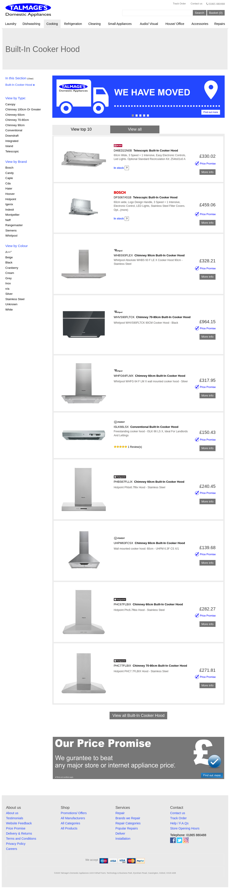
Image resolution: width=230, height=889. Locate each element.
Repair (120, 813)
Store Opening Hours (184, 828)
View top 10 (81, 129)
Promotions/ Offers (74, 813)
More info (208, 172)
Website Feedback (19, 823)
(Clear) (30, 79)
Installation (123, 838)
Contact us (196, 3)
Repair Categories (128, 823)
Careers (11, 849)
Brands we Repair (128, 818)
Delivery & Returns (19, 833)
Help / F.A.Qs (179, 823)
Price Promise (15, 828)
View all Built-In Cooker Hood (138, 715)
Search (199, 12)
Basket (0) (216, 12)
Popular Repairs (127, 828)
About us (12, 813)
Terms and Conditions (21, 838)
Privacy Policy (15, 843)
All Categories (70, 823)
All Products (69, 828)
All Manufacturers (73, 818)
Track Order (179, 3)
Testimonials (14, 818)
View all (135, 129)
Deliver (120, 833)
